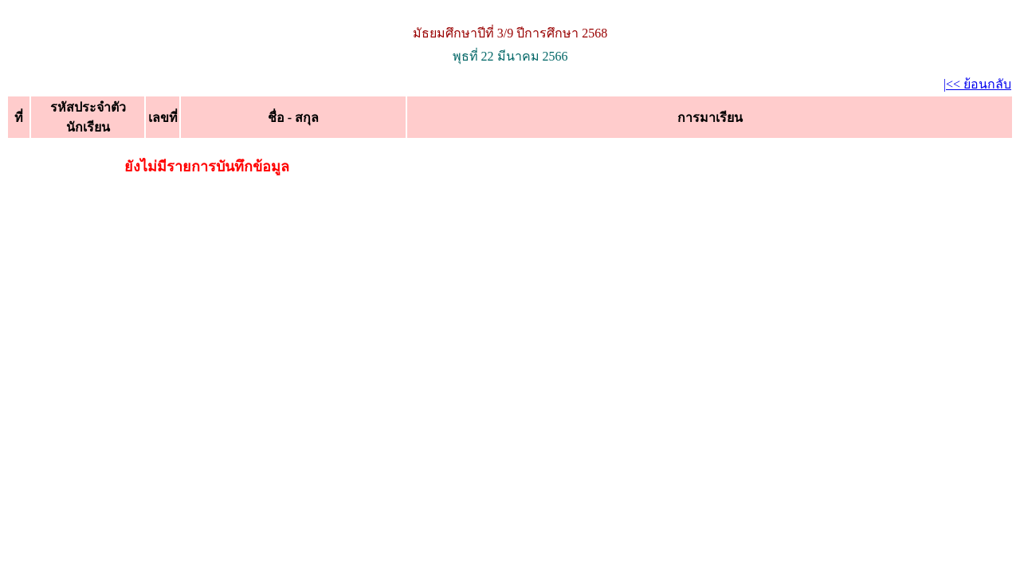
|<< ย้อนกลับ (977, 84)
